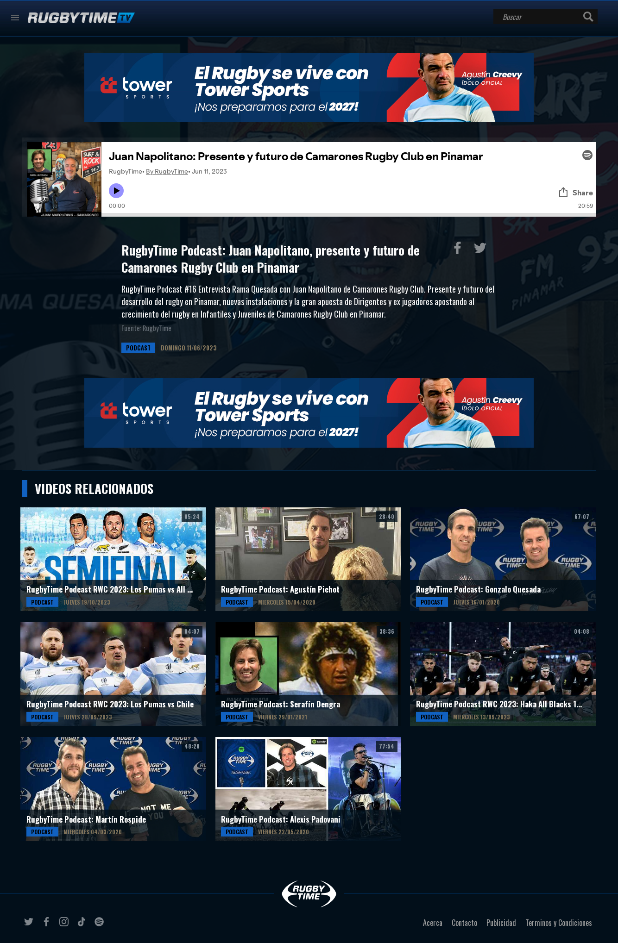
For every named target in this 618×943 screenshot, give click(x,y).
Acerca (432, 922)
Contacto (464, 922)
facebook (48, 925)
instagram (65, 925)
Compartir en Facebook (459, 250)
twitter (30, 925)
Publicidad (501, 922)
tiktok (83, 925)
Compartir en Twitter (482, 250)
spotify (101, 925)
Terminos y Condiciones (558, 922)
